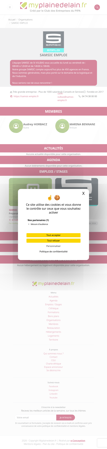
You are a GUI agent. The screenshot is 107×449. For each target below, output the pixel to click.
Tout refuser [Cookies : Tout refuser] (53, 240)
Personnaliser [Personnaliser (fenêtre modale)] (53, 246)
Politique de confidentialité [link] (53, 251)
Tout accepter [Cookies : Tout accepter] (53, 235)
